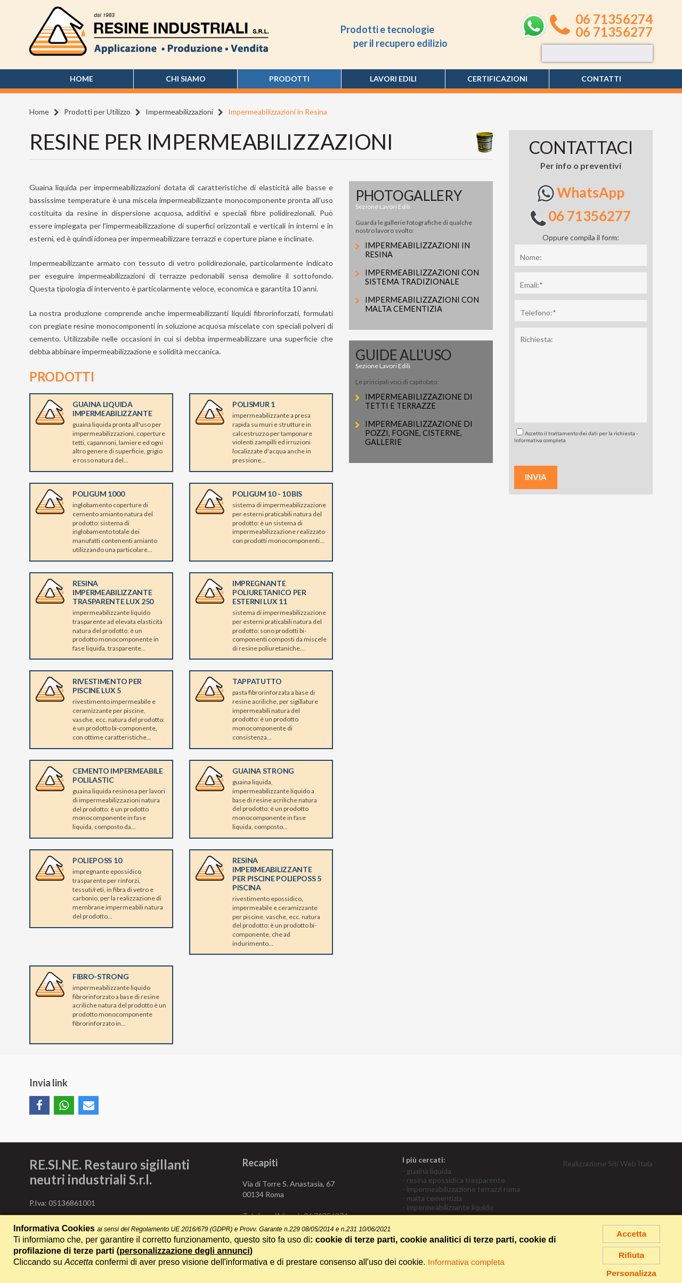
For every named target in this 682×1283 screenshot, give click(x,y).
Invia (536, 477)
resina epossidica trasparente (456, 1179)
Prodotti (289, 78)
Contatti (601, 78)
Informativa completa (540, 440)
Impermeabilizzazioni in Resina (418, 250)
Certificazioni (497, 78)
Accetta (631, 1231)
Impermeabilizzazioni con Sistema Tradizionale (423, 277)
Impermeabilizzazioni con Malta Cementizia (423, 304)
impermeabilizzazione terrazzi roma (463, 1188)
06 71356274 (614, 19)
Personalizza (631, 1273)
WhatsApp (581, 193)
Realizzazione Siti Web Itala (608, 1163)
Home (81, 78)
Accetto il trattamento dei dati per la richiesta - (576, 435)
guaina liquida (429, 1170)
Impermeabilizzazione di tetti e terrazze (420, 401)
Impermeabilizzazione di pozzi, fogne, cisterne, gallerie (420, 433)
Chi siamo (186, 78)
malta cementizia (434, 1198)
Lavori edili (393, 78)
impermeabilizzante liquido (450, 1207)
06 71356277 (614, 32)
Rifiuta (631, 1253)
